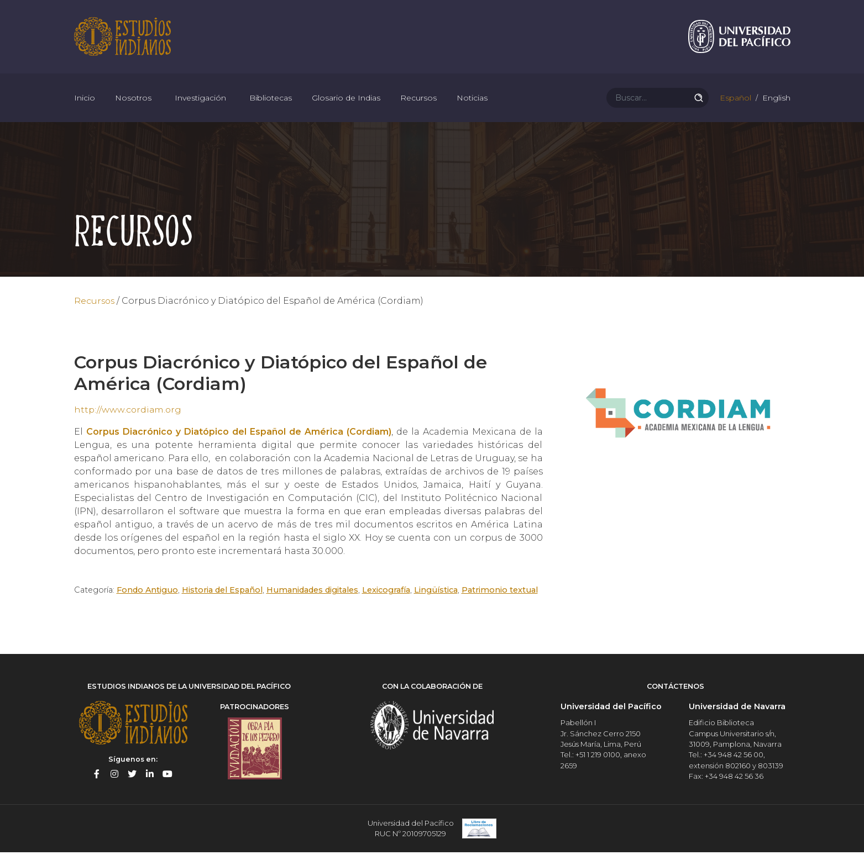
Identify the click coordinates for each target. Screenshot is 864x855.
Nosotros (133, 99)
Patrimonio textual (501, 593)
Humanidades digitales (313, 593)
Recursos (418, 99)
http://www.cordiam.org (129, 412)
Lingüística (437, 593)
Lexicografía (387, 593)
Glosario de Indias (346, 99)
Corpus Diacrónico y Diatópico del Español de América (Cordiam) (238, 434)
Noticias (472, 99)
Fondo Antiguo (148, 593)
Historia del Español (223, 593)
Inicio (84, 99)
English (775, 99)
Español (734, 99)
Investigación (200, 99)
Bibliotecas (270, 99)
